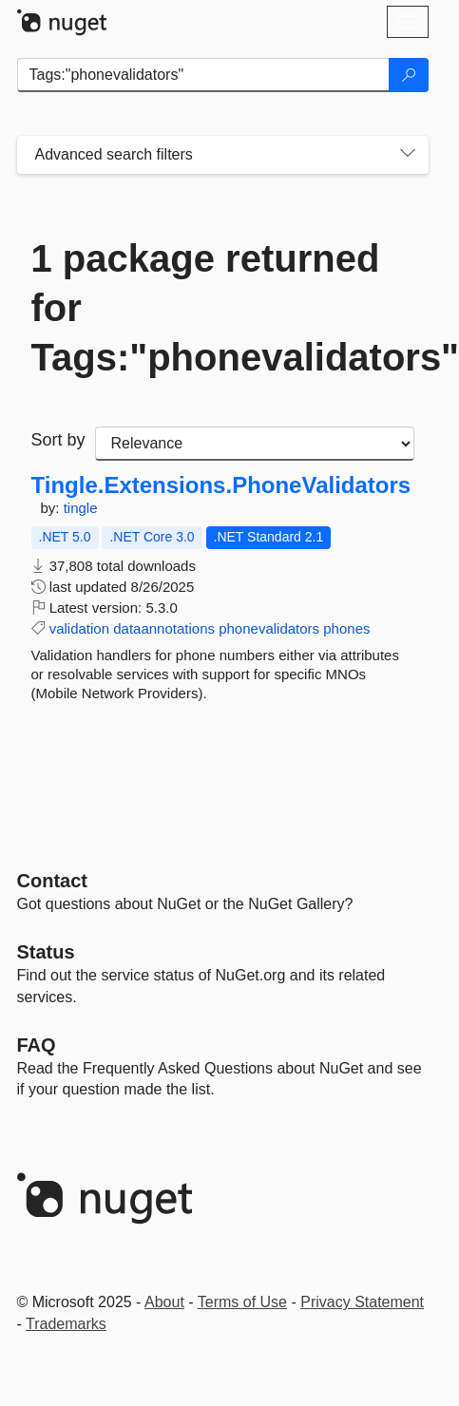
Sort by (58, 439)
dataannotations (164, 628)
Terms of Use (242, 1302)
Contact (52, 880)
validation (79, 628)
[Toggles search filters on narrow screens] (408, 155)
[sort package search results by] (254, 444)
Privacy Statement (362, 1302)
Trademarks (66, 1324)
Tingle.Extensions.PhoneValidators (221, 485)
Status (46, 951)
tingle (81, 508)
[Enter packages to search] (203, 75)
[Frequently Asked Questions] (36, 1045)
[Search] (409, 75)
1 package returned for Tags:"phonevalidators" (222, 308)
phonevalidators (269, 628)
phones (346, 628)
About (164, 1302)
